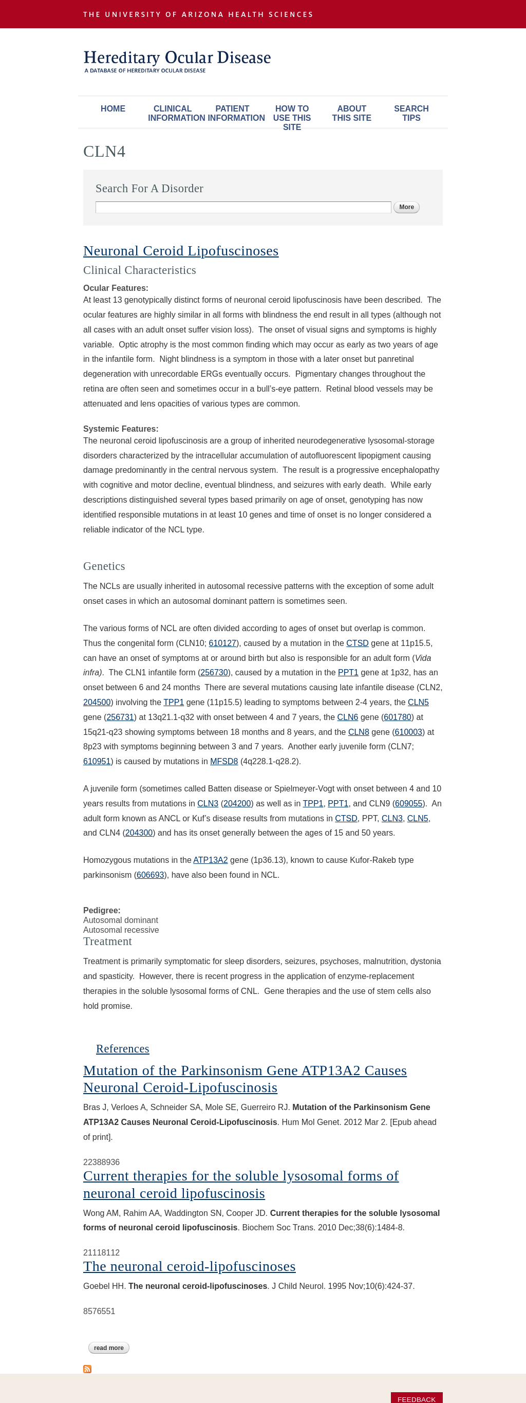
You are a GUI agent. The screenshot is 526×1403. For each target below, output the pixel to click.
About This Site (351, 113)
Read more (111, 1348)
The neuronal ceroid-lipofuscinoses (189, 1266)
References (122, 1048)
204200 (237, 803)
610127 (222, 643)
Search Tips (411, 113)
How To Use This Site (292, 115)
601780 (397, 717)
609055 (408, 803)
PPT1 (348, 672)
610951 (96, 761)
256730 (214, 672)
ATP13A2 (210, 860)
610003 (408, 732)
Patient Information (235, 113)
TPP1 (173, 702)
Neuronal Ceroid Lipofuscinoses (181, 251)
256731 (120, 717)
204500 (96, 702)
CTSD (357, 643)
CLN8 (358, 732)
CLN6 (348, 717)
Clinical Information (175, 113)
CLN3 (207, 803)
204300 (139, 832)
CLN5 (418, 702)
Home (113, 108)
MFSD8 (224, 761)
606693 (150, 875)
